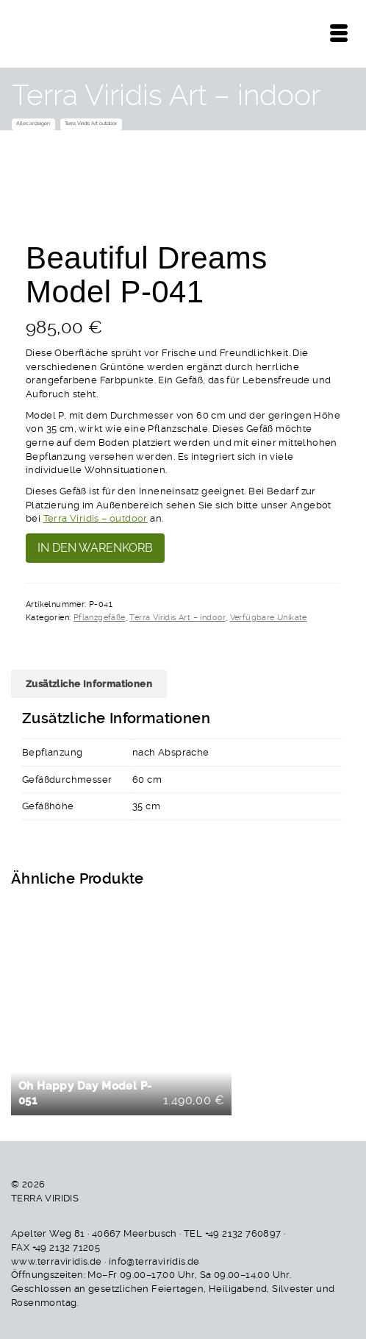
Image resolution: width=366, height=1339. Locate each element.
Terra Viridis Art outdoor (91, 124)
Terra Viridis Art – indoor (177, 617)
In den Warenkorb (95, 548)
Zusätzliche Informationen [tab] (89, 683)
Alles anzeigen (33, 124)
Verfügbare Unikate (268, 617)
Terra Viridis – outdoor (95, 518)
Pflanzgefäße (99, 617)
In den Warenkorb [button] (123, 1012)
